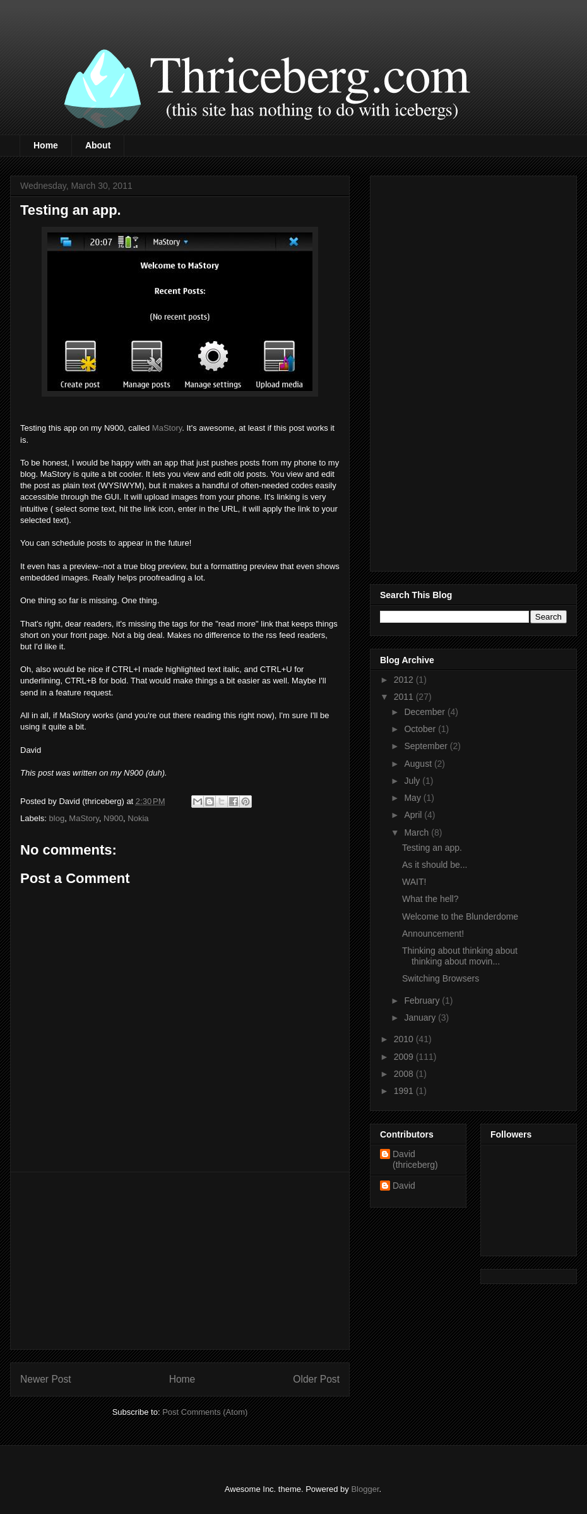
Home (45, 145)
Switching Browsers (440, 978)
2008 (405, 1074)
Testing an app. (432, 848)
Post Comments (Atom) (204, 1412)
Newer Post (45, 1379)
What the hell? (430, 899)
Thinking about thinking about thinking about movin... (460, 956)
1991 (405, 1091)
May (413, 798)
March (417, 832)
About (97, 145)
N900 (113, 818)
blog (57, 818)
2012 (405, 680)
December (425, 712)
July (413, 781)
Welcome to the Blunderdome (460, 916)
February (423, 1000)
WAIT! (414, 882)
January (421, 1017)
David (404, 1186)
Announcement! (433, 933)
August (419, 764)
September (426, 746)
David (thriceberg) (415, 1159)
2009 (405, 1057)
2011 (405, 697)
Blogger (365, 1489)
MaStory (167, 428)
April (414, 815)
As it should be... (435, 865)
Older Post (316, 1379)
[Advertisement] (180, 1261)
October (421, 729)
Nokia (137, 818)
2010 (405, 1039)
